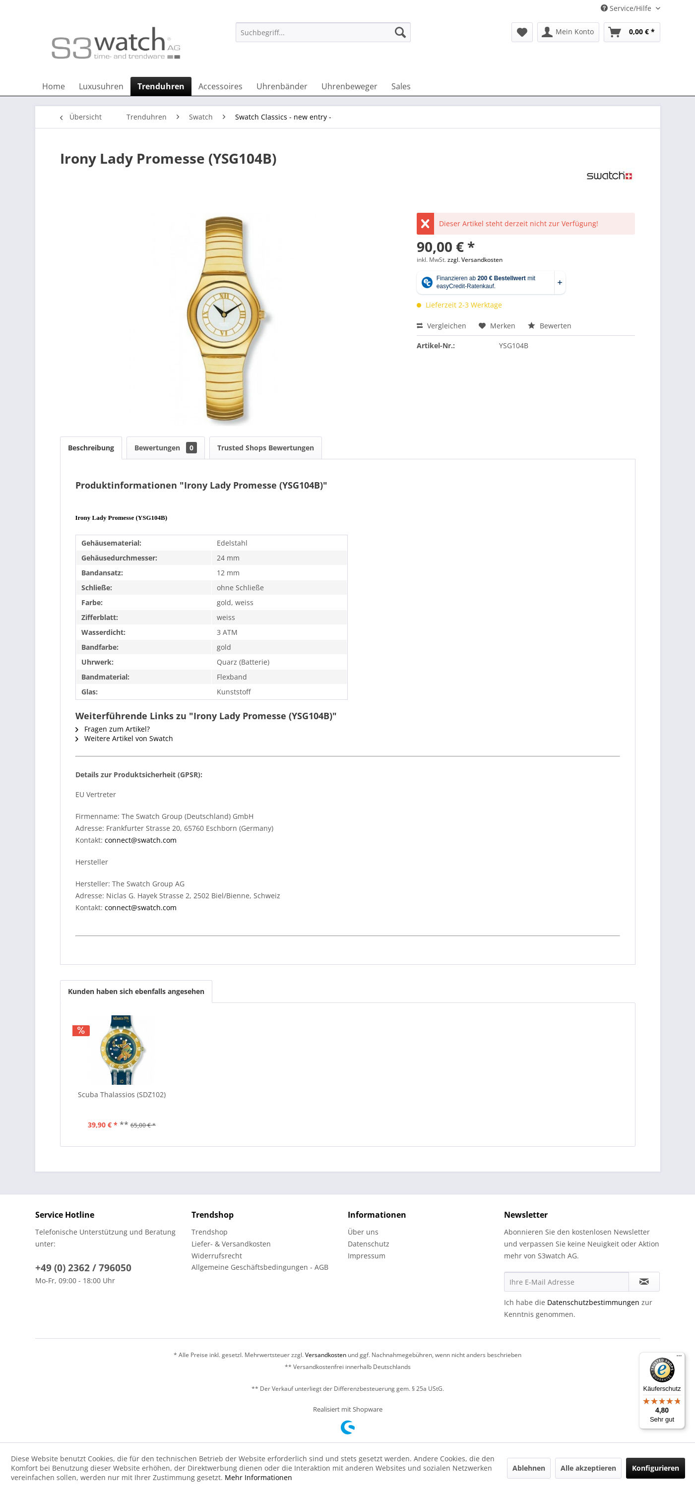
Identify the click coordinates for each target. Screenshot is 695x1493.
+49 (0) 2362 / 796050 (83, 1267)
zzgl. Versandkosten (475, 259)
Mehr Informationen (258, 1477)
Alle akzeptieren (588, 1468)
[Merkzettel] (522, 32)
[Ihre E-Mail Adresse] (566, 1282)
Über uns (363, 1232)
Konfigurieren (655, 1468)
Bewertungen (165, 447)
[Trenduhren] (160, 86)
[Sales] (401, 86)
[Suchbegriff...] (323, 32)
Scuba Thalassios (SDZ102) (122, 1094)
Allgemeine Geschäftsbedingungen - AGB (259, 1267)
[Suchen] (400, 32)
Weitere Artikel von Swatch (124, 738)
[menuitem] (323, 37)
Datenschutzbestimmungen (593, 1302)
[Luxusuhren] (101, 86)
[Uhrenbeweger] (349, 86)
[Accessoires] (220, 86)
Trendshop (209, 1232)
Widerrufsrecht (216, 1255)
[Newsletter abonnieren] (644, 1282)
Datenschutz (368, 1243)
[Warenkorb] (632, 32)
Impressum (366, 1255)
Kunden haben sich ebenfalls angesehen (136, 991)
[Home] (53, 86)
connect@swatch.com (141, 840)
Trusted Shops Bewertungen (265, 447)
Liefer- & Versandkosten (231, 1243)
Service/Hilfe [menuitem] (627, 8)
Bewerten (549, 325)
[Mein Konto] (568, 32)
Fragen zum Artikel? (112, 729)
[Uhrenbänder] (282, 86)
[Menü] (679, 1358)
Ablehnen (528, 1468)
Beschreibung (91, 447)
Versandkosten (325, 1355)
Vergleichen (441, 325)
